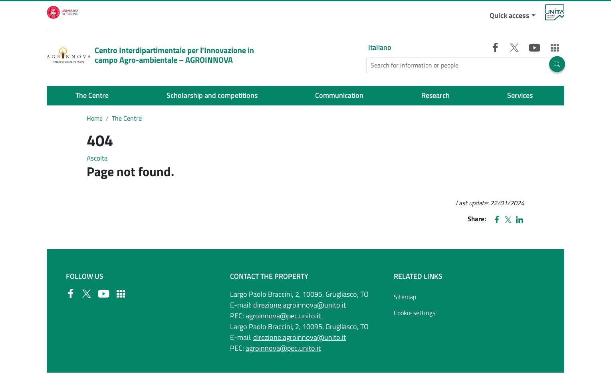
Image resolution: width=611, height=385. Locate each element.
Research (435, 95)
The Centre (92, 95)
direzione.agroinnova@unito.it (299, 305)
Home (95, 118)
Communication (339, 95)
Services (520, 95)
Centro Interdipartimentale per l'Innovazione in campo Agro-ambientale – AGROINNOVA (150, 55)
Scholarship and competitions (212, 95)
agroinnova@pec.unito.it (283, 315)
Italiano (379, 47)
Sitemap (405, 297)
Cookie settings (414, 313)
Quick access (510, 15)
